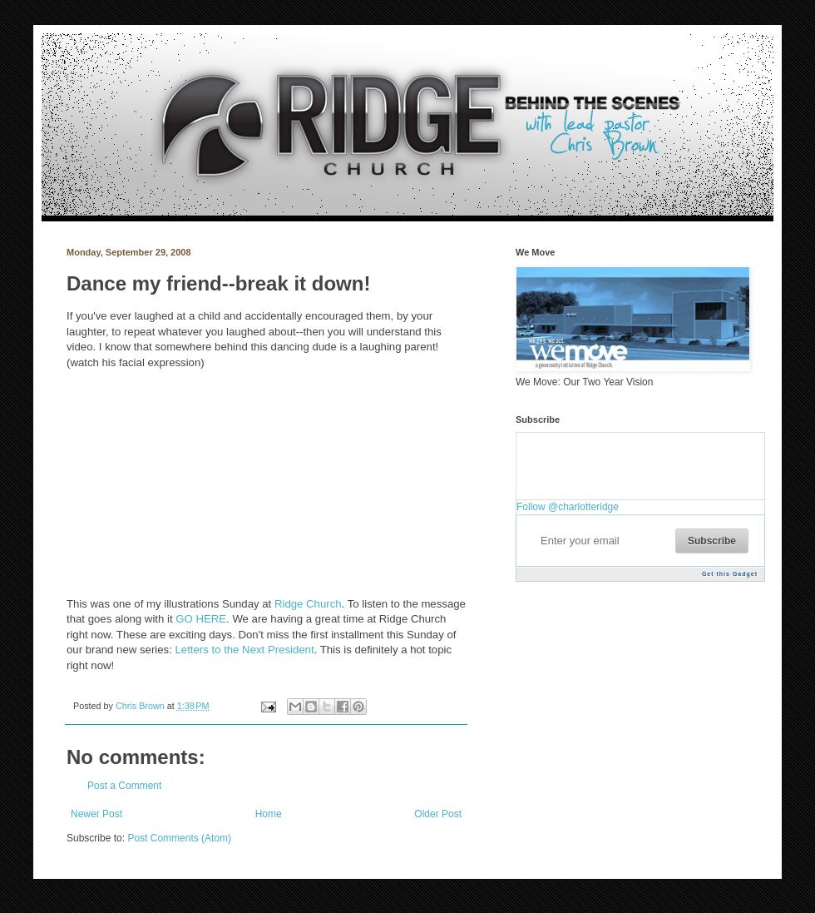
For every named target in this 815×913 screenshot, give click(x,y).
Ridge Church (308, 604)
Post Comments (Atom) (179, 838)
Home (268, 814)
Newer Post (96, 814)
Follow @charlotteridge (567, 507)
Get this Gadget (730, 574)
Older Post (438, 814)
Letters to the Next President (244, 649)
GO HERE (200, 619)
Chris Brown (141, 706)
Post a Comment (124, 785)
